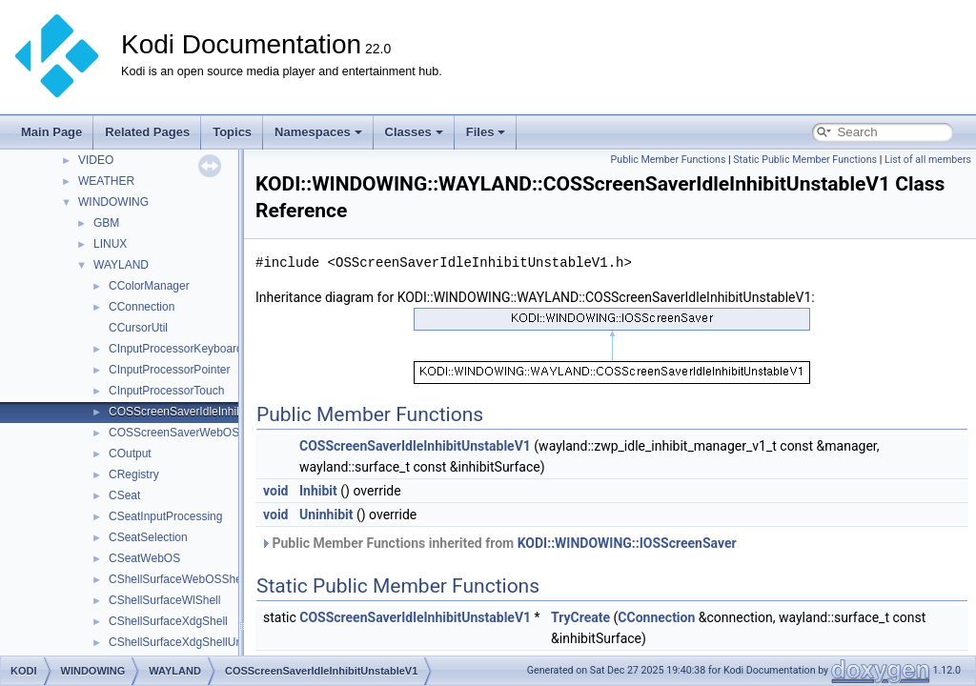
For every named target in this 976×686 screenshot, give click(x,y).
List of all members (927, 159)
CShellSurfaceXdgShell (168, 621)
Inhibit (318, 490)
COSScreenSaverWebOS (174, 432)
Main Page (51, 132)
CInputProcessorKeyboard (176, 348)
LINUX (110, 244)
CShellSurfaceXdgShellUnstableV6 (198, 642)
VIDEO (95, 160)
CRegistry (134, 474)
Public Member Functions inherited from (498, 543)
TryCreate (580, 617)
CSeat (124, 495)
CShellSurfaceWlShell (164, 600)
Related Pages (147, 132)
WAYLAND (121, 265)
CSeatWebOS (144, 558)
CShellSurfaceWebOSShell (178, 579)
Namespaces (318, 132)
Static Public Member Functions (805, 159)
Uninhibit (326, 514)
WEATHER (106, 181)
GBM (106, 223)
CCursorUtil (138, 327)
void (275, 490)
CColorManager (149, 286)
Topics (232, 132)
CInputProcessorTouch (166, 390)
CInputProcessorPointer (169, 369)
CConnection (141, 306)
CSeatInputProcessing (165, 516)
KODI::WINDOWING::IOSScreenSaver (627, 543)
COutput (130, 453)
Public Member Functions (668, 159)
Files (486, 132)
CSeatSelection (148, 537)
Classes (414, 132)
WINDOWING (113, 202)
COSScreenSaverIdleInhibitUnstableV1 (208, 411)
